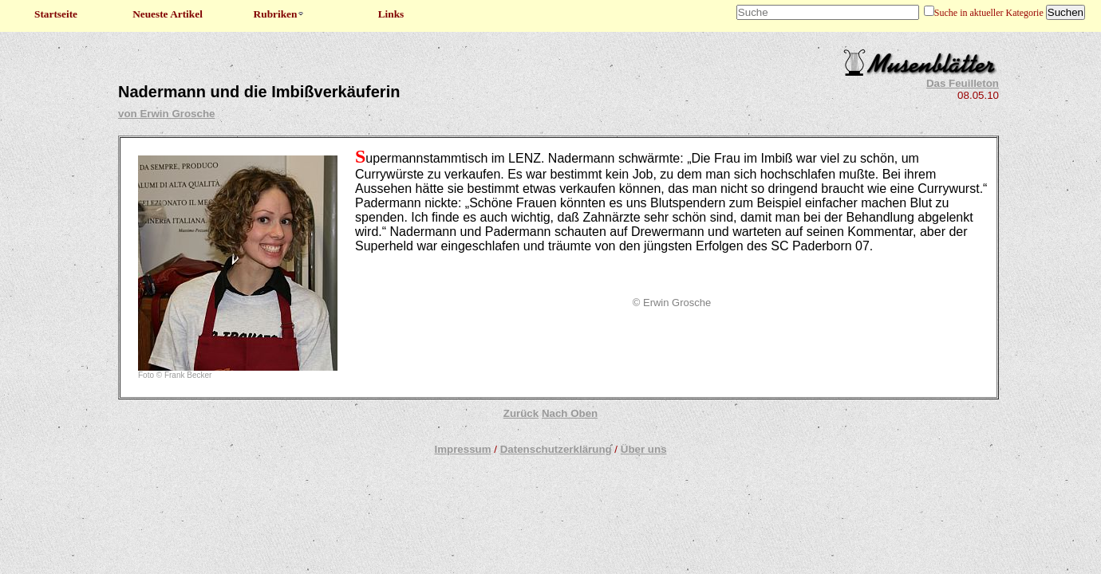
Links (391, 14)
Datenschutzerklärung (556, 449)
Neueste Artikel (167, 14)
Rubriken (280, 14)
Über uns (644, 449)
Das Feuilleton (962, 83)
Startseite (55, 14)
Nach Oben (570, 413)
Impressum (462, 449)
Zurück (521, 413)
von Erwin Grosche (166, 114)
